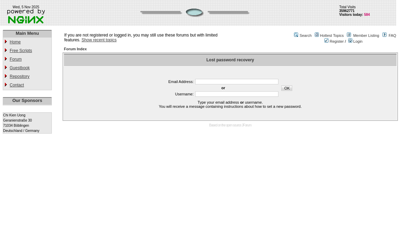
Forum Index (75, 49)
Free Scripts (21, 50)
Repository (19, 76)
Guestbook (20, 67)
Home (15, 42)
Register (334, 41)
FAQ (392, 35)
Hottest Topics (332, 35)
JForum (246, 125)
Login (355, 41)
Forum (16, 59)
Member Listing (366, 35)
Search (306, 35)
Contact (17, 85)
